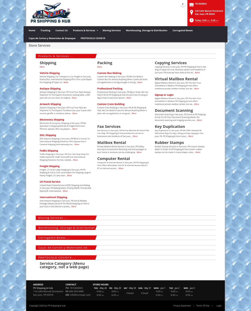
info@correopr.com (80, 294)
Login (219, 305)
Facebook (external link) (182, 4)
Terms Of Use (203, 305)
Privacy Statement (182, 305)
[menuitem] (32, 30)
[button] (203, 21)
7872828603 (201, 4)
